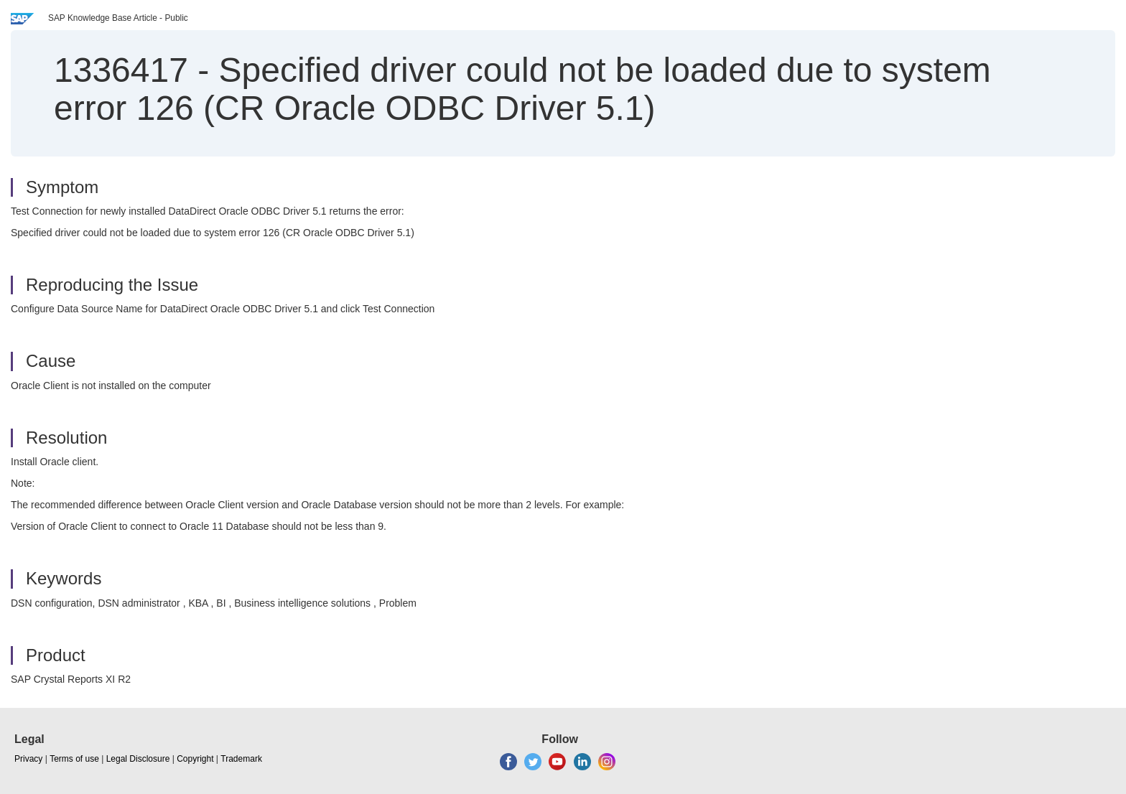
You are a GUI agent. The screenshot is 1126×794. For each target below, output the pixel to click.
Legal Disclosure (138, 759)
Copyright (195, 759)
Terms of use (74, 759)
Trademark (241, 759)
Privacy (28, 759)
